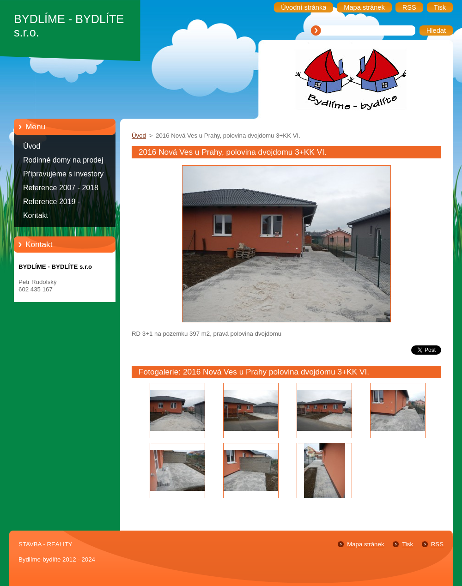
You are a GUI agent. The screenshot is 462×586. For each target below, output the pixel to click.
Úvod (31, 146)
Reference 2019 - (51, 201)
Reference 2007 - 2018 (60, 188)
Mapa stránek (365, 544)
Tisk (407, 544)
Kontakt (35, 215)
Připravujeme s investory (63, 174)
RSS (437, 544)
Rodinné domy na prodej (63, 160)
